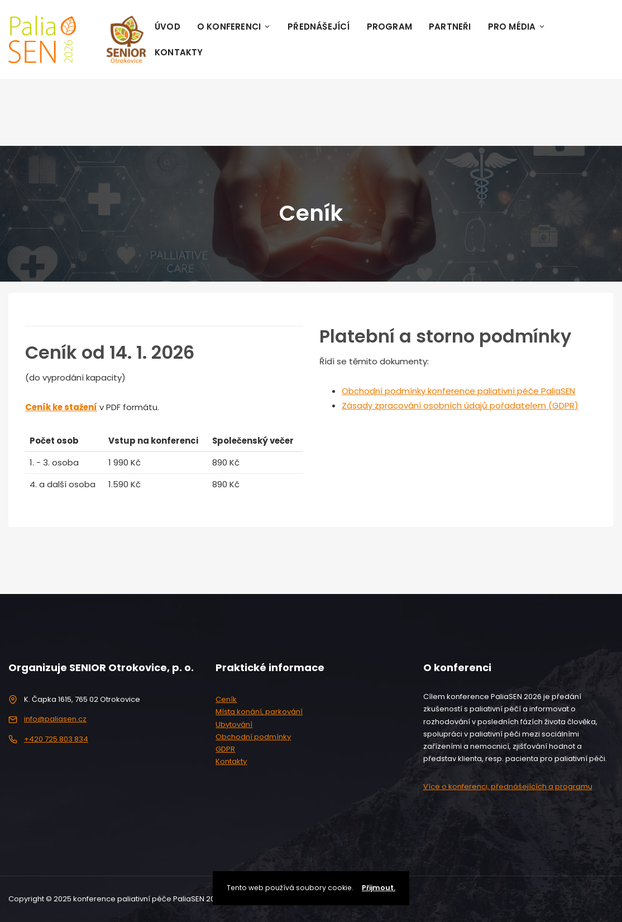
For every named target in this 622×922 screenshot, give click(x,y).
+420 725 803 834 (56, 739)
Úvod (167, 26)
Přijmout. (378, 887)
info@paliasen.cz (55, 719)
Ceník (226, 699)
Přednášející (319, 26)
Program (389, 26)
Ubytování (234, 724)
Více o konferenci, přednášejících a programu (507, 786)
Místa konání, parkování (259, 711)
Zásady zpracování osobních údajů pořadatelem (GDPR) (460, 405)
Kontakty (179, 52)
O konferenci (234, 26)
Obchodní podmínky (253, 736)
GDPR (225, 749)
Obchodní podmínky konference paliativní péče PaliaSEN (458, 391)
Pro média (517, 26)
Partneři (450, 26)
